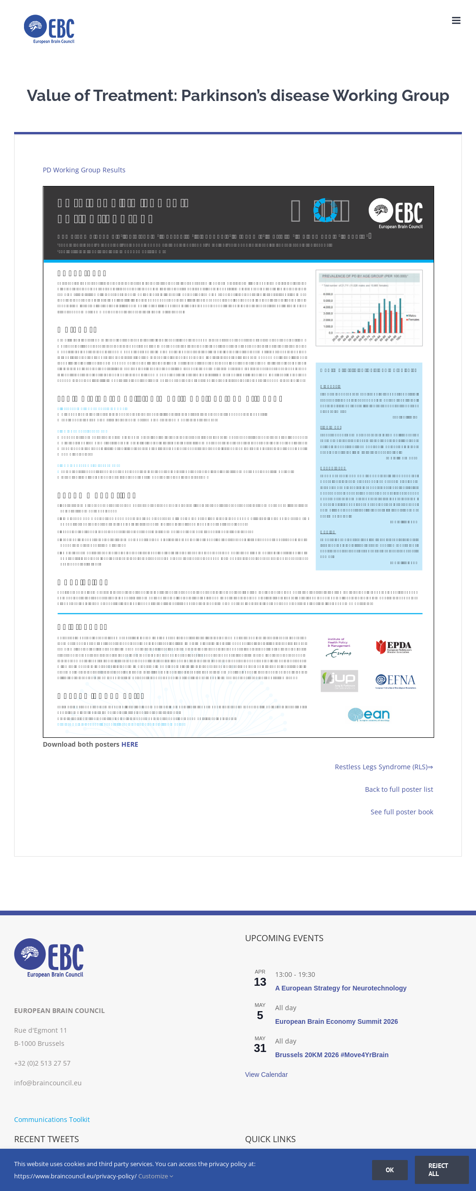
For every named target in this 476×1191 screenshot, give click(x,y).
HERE (129, 744)
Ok (390, 1170)
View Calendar (266, 1074)
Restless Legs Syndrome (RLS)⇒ (384, 766)
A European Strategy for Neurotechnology (341, 988)
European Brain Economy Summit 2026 (336, 1021)
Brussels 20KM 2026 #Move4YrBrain (332, 1055)
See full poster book (402, 811)
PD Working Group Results (84, 169)
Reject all (438, 1169)
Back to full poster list (399, 789)
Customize (155, 1176)
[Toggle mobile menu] (457, 20)
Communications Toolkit (52, 1119)
